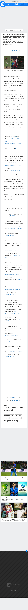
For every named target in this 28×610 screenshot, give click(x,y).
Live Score (25, 1)
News (7, 30)
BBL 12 (21, 407)
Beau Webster (8, 410)
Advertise (21, 589)
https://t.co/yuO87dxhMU (12, 289)
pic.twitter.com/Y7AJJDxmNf (13, 143)
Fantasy (19, 1)
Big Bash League (12, 420)
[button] (26, 551)
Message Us (14, 1)
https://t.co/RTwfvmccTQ (12, 335)
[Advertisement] (13, 379)
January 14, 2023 (15, 170)
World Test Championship (16, 30)
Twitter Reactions (16, 418)
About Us (11, 589)
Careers (16, 589)
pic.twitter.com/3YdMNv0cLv (13, 165)
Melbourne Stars (9, 415)
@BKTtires (17, 139)
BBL (5, 420)
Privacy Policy (14, 590)
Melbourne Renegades (10, 412)
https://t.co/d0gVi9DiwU (12, 274)
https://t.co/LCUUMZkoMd (12, 313)
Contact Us (6, 589)
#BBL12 (11, 139)
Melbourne (19, 415)
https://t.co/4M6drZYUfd (15, 228)
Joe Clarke (7, 407)
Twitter (6, 418)
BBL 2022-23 (15, 407)
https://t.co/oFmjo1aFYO (12, 250)
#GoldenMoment (9, 141)
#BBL (15, 311)
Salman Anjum (11, 397)
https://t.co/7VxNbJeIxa (15, 351)
